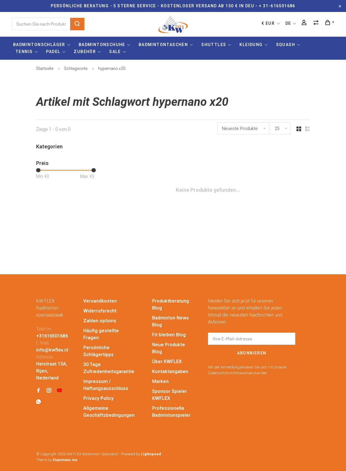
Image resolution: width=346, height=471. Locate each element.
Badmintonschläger (39, 44)
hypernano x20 (112, 68)
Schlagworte (75, 68)
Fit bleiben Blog (169, 335)
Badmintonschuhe (102, 44)
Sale (115, 51)
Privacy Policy (98, 398)
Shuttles (213, 44)
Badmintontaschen (163, 44)
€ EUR (269, 23)
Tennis (24, 51)
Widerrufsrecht (99, 311)
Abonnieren (251, 353)
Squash (285, 44)
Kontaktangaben (170, 371)
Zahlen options (99, 321)
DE (288, 23)
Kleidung (250, 44)
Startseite (44, 68)
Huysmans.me (65, 460)
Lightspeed (151, 454)
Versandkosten (100, 301)
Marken (160, 381)
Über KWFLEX (167, 361)
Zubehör (85, 51)
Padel (53, 51)
